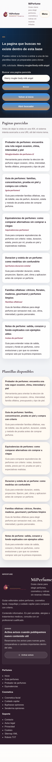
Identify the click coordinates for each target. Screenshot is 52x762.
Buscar (26, 87)
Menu (45, 14)
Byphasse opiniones (14, 705)
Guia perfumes (12, 679)
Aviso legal (10, 723)
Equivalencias (11, 686)
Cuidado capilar (12, 701)
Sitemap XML (11, 734)
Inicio (7, 676)
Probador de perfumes (15, 683)
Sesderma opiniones (14, 708)
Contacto (9, 720)
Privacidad (10, 726)
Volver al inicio (26, 97)
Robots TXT (10, 737)
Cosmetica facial (12, 698)
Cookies (8, 730)
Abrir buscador (26, 106)
